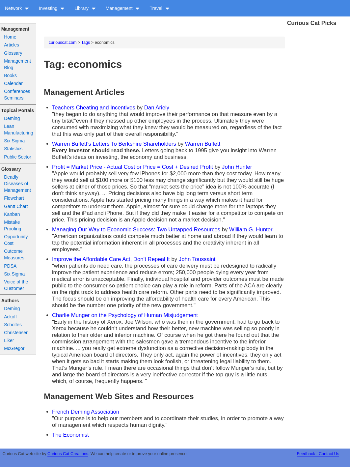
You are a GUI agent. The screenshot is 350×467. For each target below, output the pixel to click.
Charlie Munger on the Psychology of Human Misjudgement (125, 315)
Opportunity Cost (16, 240)
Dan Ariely (156, 107)
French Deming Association (85, 412)
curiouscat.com (63, 42)
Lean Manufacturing (18, 129)
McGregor (14, 348)
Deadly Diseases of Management (17, 183)
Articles (11, 44)
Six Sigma (14, 140)
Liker (9, 340)
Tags (85, 42)
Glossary (13, 53)
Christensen (16, 332)
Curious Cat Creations (67, 454)
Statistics (13, 148)
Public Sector (17, 157)
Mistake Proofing (12, 225)
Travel (159, 8)
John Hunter (237, 167)
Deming (12, 118)
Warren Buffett (202, 144)
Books (10, 75)
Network (17, 8)
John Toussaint (197, 259)
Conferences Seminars (17, 95)
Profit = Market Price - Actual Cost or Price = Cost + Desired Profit (133, 167)
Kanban (12, 214)
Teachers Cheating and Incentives (93, 107)
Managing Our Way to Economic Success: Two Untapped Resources (136, 229)
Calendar (13, 83)
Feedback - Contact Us (318, 454)
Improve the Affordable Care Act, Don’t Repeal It (111, 259)
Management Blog (17, 64)
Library (85, 8)
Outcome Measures (14, 254)
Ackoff (10, 316)
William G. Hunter (250, 229)
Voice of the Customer (16, 285)
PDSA (10, 266)
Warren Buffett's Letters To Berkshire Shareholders (114, 144)
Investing (52, 8)
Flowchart (14, 198)
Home (10, 37)
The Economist (70, 435)
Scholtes (13, 324)
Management (123, 8)
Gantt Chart (16, 206)
